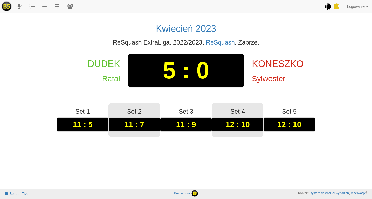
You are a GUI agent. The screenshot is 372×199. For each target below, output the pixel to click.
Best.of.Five (16, 193)
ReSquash (220, 42)
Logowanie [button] (357, 6)
